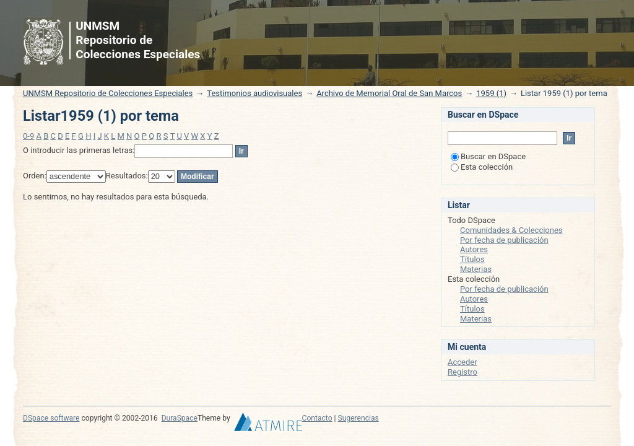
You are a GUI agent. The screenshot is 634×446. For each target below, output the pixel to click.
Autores (474, 249)
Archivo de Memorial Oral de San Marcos (389, 93)
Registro (462, 372)
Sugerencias (358, 418)
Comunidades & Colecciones (511, 230)
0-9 (28, 136)
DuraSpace (180, 418)
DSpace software (51, 418)
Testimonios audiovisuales (254, 93)
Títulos (472, 259)
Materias (476, 269)
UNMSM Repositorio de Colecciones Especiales (108, 93)
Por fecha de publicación (504, 240)
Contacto (317, 418)
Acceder (462, 362)
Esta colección (482, 167)
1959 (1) (491, 93)
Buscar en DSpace (488, 156)
